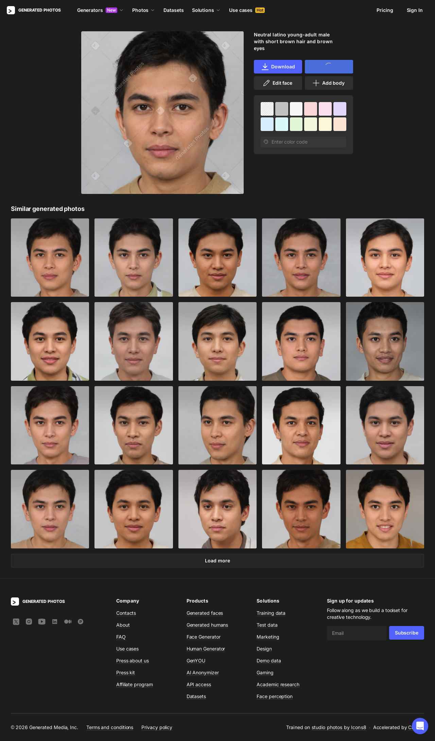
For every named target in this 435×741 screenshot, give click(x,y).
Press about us (132, 660)
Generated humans (207, 625)
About (123, 625)
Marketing (268, 637)
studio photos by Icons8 (339, 727)
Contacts (126, 613)
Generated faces (205, 613)
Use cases (247, 10)
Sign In (415, 10)
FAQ (121, 637)
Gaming (265, 672)
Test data (267, 625)
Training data (271, 613)
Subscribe (406, 633)
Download (278, 67)
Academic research (278, 684)
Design (264, 649)
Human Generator (206, 649)
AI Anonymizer (203, 672)
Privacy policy (156, 727)
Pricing (385, 10)
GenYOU (196, 660)
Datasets (173, 10)
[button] (420, 726)
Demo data (269, 660)
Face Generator (204, 637)
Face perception (275, 696)
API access (199, 684)
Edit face (277, 83)
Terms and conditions (109, 727)
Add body (328, 83)
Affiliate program (134, 684)
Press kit (125, 672)
